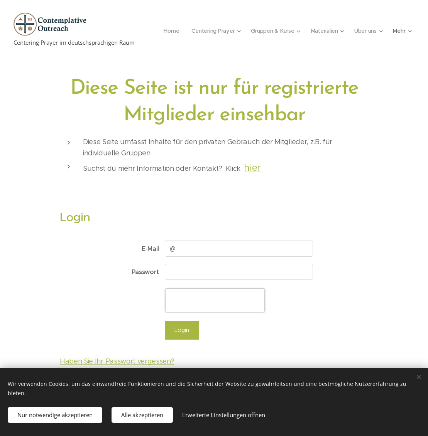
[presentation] (215, 300)
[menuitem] (170, 30)
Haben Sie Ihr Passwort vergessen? (117, 361)
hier (252, 167)
